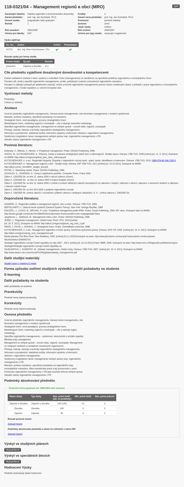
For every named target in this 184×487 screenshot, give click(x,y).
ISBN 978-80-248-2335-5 (164, 160)
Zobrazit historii (15, 424)
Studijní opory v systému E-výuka (20, 263)
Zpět (176, 6)
